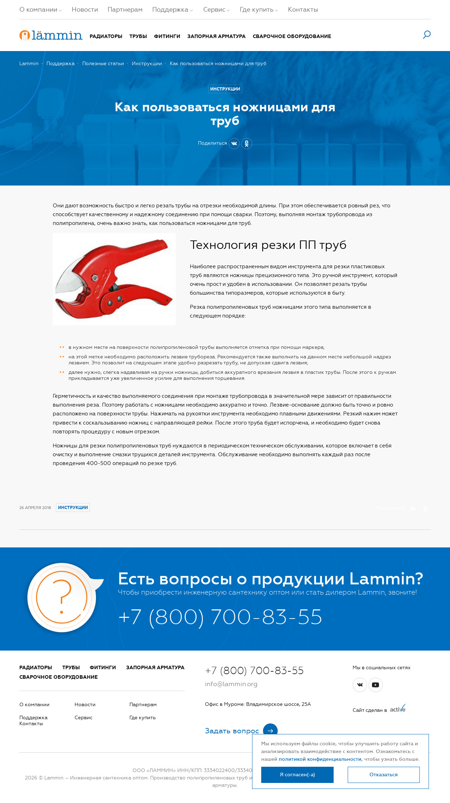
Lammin (29, 64)
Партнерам (125, 9)
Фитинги (167, 36)
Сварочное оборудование (292, 36)
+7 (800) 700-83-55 (254, 671)
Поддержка (170, 9)
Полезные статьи (103, 64)
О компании (38, 9)
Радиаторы (106, 36)
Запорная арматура (216, 36)
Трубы (138, 36)
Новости (85, 9)
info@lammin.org (231, 684)
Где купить (257, 9)
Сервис (214, 9)
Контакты (303, 9)
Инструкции (147, 64)
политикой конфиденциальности (320, 759)
